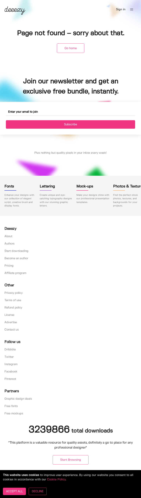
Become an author (16, 258)
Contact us (11, 329)
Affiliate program (15, 273)
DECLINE (37, 491)
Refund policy (13, 307)
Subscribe (70, 124)
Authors (9, 243)
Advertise (10, 322)
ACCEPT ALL (14, 491)
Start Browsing (70, 459)
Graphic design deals (18, 398)
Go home (70, 48)
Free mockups (13, 413)
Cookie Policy (56, 479)
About (8, 236)
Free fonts (11, 406)
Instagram (11, 364)
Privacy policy (13, 293)
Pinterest (10, 379)
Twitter (9, 357)
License (9, 315)
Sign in (120, 9)
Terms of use (12, 300)
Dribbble (10, 349)
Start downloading (16, 251)
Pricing (9, 265)
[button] (131, 9)
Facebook (10, 371)
